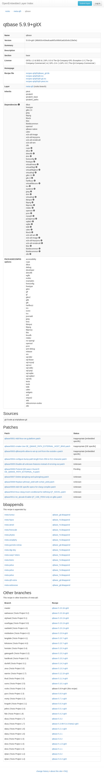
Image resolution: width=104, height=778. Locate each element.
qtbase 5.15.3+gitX (60, 648)
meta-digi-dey (10, 550)
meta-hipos (9, 520)
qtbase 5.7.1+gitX (59, 699)
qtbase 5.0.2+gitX (59, 759)
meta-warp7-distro (12, 555)
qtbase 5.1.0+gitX (59, 744)
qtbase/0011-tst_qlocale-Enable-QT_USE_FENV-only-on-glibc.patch (33, 497)
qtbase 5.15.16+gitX (60, 608)
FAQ (66, 771)
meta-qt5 (17, 11)
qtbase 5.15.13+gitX (60, 618)
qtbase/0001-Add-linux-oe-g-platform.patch (22, 438)
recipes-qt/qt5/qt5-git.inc (36, 79)
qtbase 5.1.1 (57, 749)
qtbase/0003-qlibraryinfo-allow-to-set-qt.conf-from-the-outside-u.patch (33, 451)
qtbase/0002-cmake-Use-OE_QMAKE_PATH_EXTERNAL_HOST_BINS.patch (37, 446)
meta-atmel (9, 525)
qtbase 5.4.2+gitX (59, 714)
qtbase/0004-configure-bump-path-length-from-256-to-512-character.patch (35, 459)
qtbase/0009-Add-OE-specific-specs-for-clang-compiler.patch (30, 487)
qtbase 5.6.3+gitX (59, 704)
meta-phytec (9, 535)
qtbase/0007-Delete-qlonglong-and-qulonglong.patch (26, 477)
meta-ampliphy (10, 540)
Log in (97, 3)
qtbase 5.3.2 (57, 719)
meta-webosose (11, 585)
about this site (56, 771)
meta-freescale (10, 530)
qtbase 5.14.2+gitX (60, 663)
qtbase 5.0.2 (57, 739)
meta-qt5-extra (10, 580)
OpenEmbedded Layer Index (17, 3)
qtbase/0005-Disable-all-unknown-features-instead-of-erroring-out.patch (34, 464)
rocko (7, 11)
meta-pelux (9, 565)
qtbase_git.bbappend (61, 515)
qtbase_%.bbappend (61, 520)
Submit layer (85, 3)
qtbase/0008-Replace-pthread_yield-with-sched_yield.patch (29, 482)
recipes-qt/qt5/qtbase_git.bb (37, 73)
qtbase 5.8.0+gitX (59, 694)
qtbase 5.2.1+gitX (59, 729)
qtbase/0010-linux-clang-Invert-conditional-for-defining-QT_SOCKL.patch (35, 492)
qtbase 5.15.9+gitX (60, 633)
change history (42, 771)
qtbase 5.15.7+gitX (60, 638)
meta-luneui (9, 515)
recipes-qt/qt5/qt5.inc (35, 76)
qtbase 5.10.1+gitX (60, 683)
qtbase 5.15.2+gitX (60, 653)
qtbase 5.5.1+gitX (59, 709)
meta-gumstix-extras (13, 545)
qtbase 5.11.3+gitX (60, 678)
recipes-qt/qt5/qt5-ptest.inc (37, 81)
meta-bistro (9, 560)
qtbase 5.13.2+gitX (60, 668)
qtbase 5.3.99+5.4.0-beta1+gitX (65, 724)
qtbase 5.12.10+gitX (60, 673)
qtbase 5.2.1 (57, 734)
